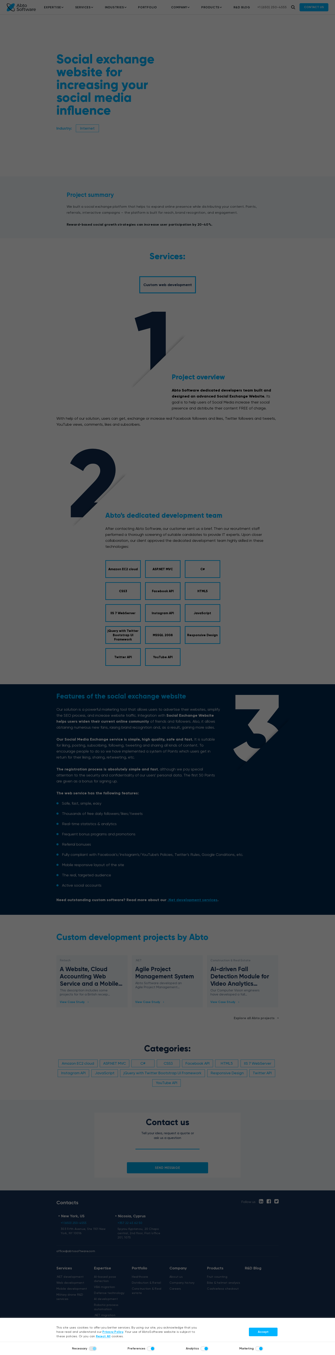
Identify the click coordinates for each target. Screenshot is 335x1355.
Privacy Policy (112, 1332)
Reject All (103, 1336)
